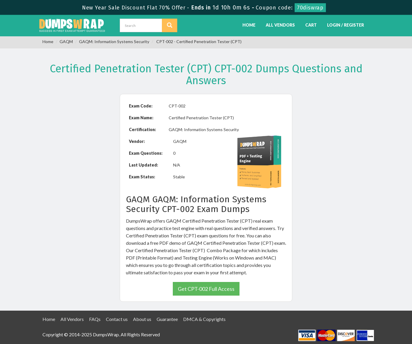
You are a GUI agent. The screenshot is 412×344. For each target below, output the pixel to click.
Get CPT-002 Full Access (206, 289)
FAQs (95, 319)
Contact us (117, 319)
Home (248, 24)
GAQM (66, 41)
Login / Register (345, 24)
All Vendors (280, 24)
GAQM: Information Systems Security (114, 41)
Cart (311, 24)
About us (142, 319)
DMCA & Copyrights (204, 319)
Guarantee (167, 319)
